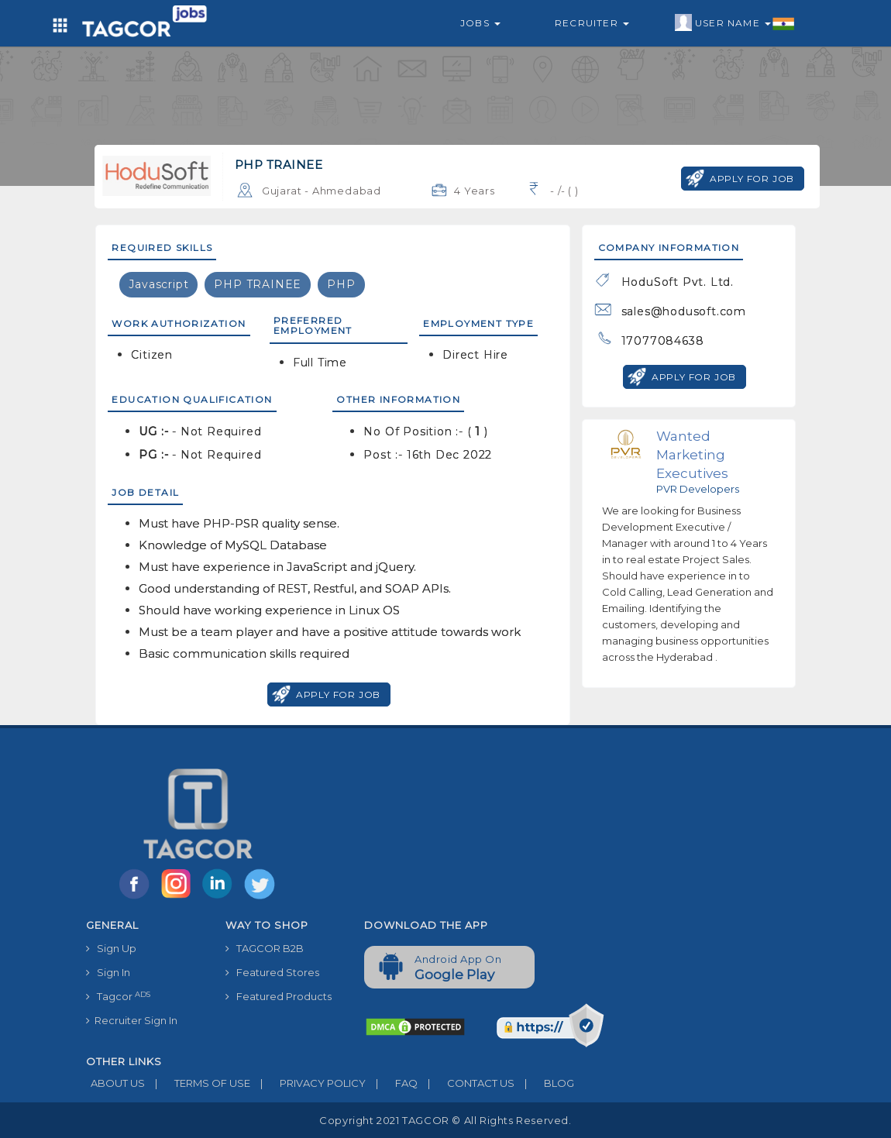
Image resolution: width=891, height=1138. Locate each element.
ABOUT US (115, 1083)
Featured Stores (272, 972)
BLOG (544, 1083)
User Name (735, 23)
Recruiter (592, 23)
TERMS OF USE (197, 1083)
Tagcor (118, 996)
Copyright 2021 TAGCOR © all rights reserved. (445, 1120)
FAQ (392, 1083)
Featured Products (278, 996)
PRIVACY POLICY (308, 1083)
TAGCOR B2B (264, 948)
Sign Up (111, 948)
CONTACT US (466, 1083)
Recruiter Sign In (131, 1020)
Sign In (108, 972)
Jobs (480, 23)
